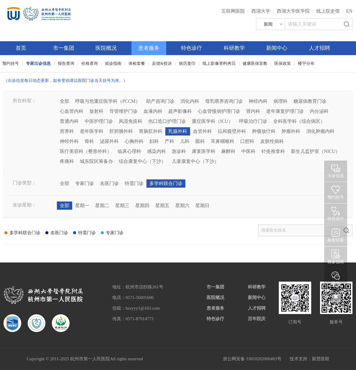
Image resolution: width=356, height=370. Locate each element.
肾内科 (253, 111)
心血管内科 (71, 111)
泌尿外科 (109, 141)
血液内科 (153, 111)
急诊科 (179, 151)
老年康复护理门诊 (285, 111)
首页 (21, 48)
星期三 (122, 205)
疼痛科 (67, 161)
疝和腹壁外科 (232, 131)
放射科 (96, 111)
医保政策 (282, 63)
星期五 (162, 205)
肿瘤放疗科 (264, 131)
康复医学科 (203, 151)
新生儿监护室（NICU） (315, 151)
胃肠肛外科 (150, 131)
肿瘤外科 (290, 131)
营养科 (67, 131)
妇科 (154, 141)
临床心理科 (129, 151)
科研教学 (234, 48)
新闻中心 (276, 48)
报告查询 (66, 63)
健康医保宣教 (255, 63)
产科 (169, 141)
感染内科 (156, 151)
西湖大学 (260, 11)
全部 (64, 101)
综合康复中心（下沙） (142, 161)
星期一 (82, 205)
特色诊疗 (191, 48)
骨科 (89, 141)
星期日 (202, 205)
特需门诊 (134, 183)
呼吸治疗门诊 (253, 121)
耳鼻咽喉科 (222, 141)
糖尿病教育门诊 (310, 101)
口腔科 (247, 141)
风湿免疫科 (130, 121)
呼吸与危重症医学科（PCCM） (107, 101)
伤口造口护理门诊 (167, 121)
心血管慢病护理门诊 (219, 111)
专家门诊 (84, 183)
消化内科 (189, 101)
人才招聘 (319, 48)
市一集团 (63, 48)
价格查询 (89, 63)
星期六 (182, 205)
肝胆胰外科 (121, 131)
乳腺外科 (177, 131)
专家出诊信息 (38, 63)
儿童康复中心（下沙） (195, 161)
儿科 (184, 141)
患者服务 (148, 48)
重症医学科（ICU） (212, 121)
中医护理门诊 (99, 121)
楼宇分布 (306, 63)
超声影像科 (180, 111)
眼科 (200, 141)
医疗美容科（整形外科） (86, 151)
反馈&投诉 (162, 63)
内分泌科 (319, 111)
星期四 (142, 205)
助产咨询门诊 (160, 101)
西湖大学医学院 (293, 11)
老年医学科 (91, 131)
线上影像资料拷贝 (218, 63)
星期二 (102, 205)
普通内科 (69, 121)
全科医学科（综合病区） (299, 121)
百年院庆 (257, 318)
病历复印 (187, 63)
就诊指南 (113, 63)
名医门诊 (109, 183)
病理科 (280, 101)
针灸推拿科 (273, 151)
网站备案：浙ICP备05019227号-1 (183, 358)
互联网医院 (233, 11)
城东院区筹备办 (96, 161)
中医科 (248, 151)
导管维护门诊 (123, 111)
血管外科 (202, 131)
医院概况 (106, 48)
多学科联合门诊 (165, 183)
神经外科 (69, 141)
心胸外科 (134, 141)
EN (349, 11)
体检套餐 (136, 63)
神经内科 (258, 101)
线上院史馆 (328, 11)
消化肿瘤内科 (320, 131)
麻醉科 (228, 151)
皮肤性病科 (272, 141)
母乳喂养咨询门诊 (224, 101)
